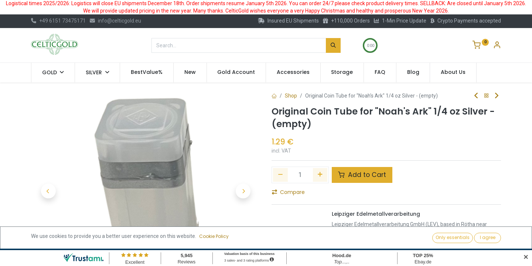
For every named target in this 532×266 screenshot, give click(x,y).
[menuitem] (146, 72)
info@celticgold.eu (115, 21)
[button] (48, 191)
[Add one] (320, 174)
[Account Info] (497, 46)
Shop (291, 96)
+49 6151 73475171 (58, 21)
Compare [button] (288, 192)
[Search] (333, 45)
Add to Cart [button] (362, 174)
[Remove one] (280, 174)
